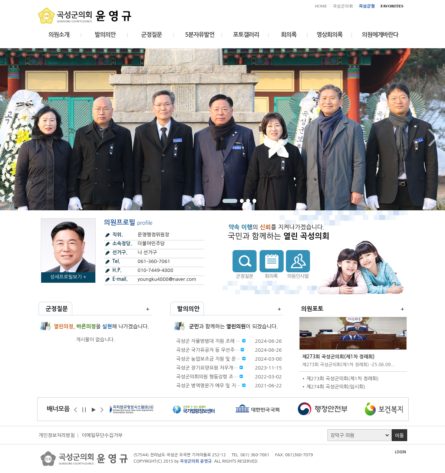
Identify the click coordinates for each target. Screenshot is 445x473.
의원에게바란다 (380, 34)
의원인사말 (298, 276)
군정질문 (151, 34)
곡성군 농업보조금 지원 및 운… (208, 359)
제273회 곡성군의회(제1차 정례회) (338, 356)
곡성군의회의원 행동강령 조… (207, 376)
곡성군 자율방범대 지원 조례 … (208, 341)
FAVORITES (391, 6)
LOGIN (400, 452)
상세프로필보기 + (68, 277)
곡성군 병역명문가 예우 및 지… (208, 385)
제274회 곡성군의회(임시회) (335, 386)
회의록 (288, 34)
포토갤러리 (246, 34)
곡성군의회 (343, 6)
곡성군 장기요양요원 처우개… (207, 367)
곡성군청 (367, 6)
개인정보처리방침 (57, 435)
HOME (321, 6)
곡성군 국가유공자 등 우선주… (207, 350)
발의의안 (105, 34)
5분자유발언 (199, 34)
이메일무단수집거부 (102, 435)
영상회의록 (329, 34)
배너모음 (58, 409)
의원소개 (58, 34)
